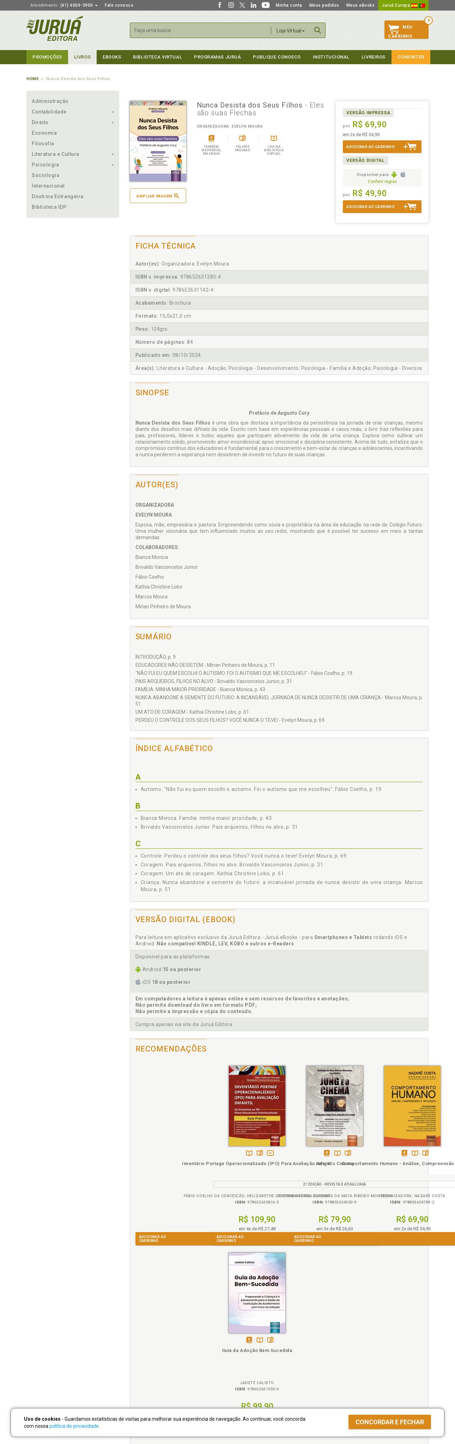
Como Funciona (143, 1378)
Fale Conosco (40, 1371)
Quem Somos (40, 1334)
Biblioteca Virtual (152, 1363)
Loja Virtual (291, 30)
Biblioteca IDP (49, 207)
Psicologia (45, 164)
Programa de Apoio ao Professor (262, 1349)
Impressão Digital (44, 1341)
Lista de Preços (344, 1341)
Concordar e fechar (390, 1422)
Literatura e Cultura (55, 154)
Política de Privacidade (151, 1334)
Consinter (411, 57)
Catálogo (337, 1334)
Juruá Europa (403, 5)
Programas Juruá (217, 57)
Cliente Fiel (239, 1334)
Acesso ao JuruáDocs (251, 1378)
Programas (243, 1327)
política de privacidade (74, 1426)
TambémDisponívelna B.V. (159, 1153)
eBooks (112, 57)
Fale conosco (119, 5)
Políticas (139, 1327)
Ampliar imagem (157, 196)
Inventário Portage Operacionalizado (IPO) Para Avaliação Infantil (167, 1170)
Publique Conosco (277, 57)
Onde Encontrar (43, 1363)
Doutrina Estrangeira (58, 196)
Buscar (317, 30)
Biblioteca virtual (157, 57)
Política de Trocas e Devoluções (161, 1341)
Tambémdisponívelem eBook (233, 1153)
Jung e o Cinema (242, 1163)
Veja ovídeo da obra (180, 1153)
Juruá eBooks (41, 1356)
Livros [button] (82, 57)
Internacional (48, 186)
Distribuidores (343, 1349)
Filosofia (43, 143)
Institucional (331, 57)
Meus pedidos (324, 5)
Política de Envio (144, 1349)
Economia (44, 133)
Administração (50, 101)
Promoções (47, 57)
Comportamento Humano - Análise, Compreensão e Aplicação (316, 1170)
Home (32, 79)
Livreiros (374, 57)
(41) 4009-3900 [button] (64, 5)
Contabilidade (49, 112)
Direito (40, 122)
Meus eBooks (360, 5)
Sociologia (45, 175)
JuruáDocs (242, 1370)
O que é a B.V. (142, 1370)
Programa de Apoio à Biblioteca (261, 1356)
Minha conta (289, 5)
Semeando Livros (246, 1341)
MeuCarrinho (400, 32)
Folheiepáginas (170, 1153)
